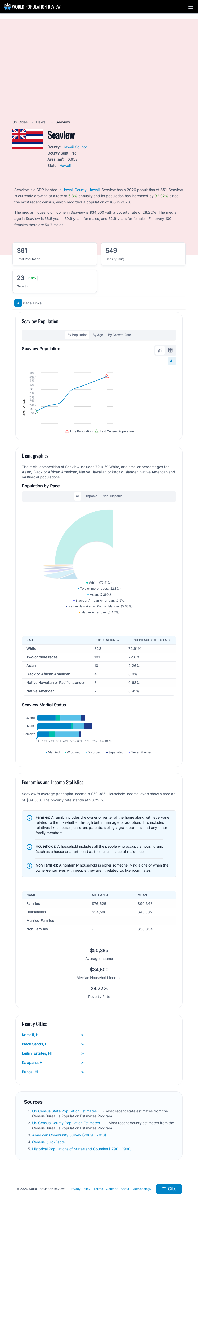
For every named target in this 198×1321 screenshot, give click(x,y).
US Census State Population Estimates (65, 1205)
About (125, 1283)
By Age (98, 335)
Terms (98, 1283)
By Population (77, 335)
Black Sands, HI (53, 1138)
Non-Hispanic (112, 540)
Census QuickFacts (49, 1236)
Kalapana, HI (53, 1156)
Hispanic (91, 540)
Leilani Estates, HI (53, 1147)
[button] (191, 7)
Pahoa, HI (53, 1166)
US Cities (20, 122)
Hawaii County (75, 147)
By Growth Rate (119, 335)
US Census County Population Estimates (66, 1217)
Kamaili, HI (53, 1128)
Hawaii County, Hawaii (81, 189)
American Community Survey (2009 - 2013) (69, 1229)
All (172, 361)
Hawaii (42, 122)
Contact (112, 1283)
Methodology (141, 1283)
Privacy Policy (79, 1283)
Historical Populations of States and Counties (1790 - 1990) (82, 1243)
